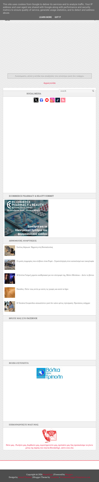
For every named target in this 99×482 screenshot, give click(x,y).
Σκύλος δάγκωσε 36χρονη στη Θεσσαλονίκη (35, 247)
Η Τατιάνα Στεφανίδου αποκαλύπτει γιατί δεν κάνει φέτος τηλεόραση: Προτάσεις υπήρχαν (53, 303)
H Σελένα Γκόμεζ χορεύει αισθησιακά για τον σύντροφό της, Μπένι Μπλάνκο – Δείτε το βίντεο (55, 275)
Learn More (45, 17)
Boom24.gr (48, 474)
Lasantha (54, 477)
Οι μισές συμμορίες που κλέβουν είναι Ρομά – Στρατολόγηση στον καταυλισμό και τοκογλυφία (55, 261)
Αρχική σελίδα (49, 83)
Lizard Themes (25, 477)
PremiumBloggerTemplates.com (75, 477)
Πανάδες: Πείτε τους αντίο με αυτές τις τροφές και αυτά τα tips (42, 289)
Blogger (69, 474)
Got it (58, 17)
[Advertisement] (49, 50)
